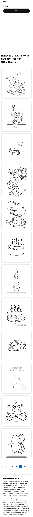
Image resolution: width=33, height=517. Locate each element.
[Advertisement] (16, 34)
